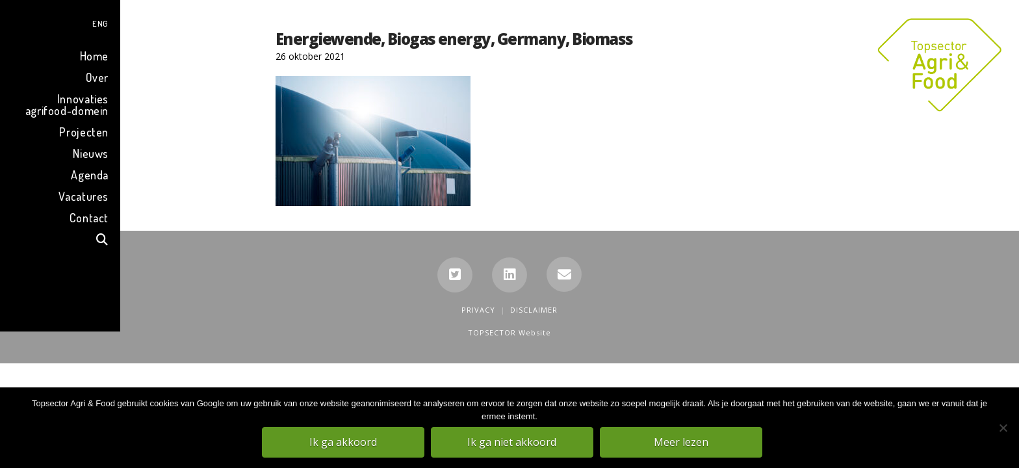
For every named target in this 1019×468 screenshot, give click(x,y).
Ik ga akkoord (344, 443)
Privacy (478, 310)
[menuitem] (60, 22)
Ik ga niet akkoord (513, 443)
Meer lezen (681, 443)
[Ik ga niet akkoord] (1002, 428)
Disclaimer (534, 310)
